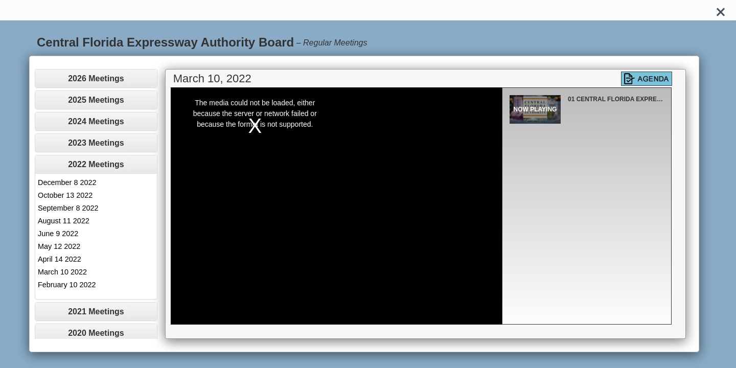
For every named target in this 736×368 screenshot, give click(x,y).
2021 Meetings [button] (96, 311)
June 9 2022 (58, 233)
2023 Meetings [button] (96, 143)
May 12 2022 (59, 246)
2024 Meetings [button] (96, 121)
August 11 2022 (63, 221)
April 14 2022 (59, 259)
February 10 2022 (67, 285)
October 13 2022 (65, 195)
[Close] (720, 10)
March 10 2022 (62, 272)
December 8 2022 (67, 182)
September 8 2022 (68, 208)
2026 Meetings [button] (96, 78)
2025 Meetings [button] (96, 100)
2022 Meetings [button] (96, 164)
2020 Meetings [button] (96, 333)
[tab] (96, 78)
